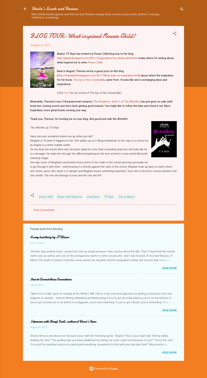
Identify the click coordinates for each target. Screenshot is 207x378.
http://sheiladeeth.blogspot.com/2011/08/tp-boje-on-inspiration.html (98, 75)
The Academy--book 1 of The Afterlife (116, 101)
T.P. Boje (109, 196)
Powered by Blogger (103, 368)
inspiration (93, 196)
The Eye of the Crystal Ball (88, 79)
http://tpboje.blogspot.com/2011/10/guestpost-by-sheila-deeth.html (97, 58)
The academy (126, 196)
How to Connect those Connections (50, 279)
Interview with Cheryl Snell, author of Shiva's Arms (63, 321)
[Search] (182, 9)
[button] (174, 34)
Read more (169, 268)
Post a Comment (44, 210)
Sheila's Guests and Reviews (55, 9)
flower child (46, 196)
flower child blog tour (69, 196)
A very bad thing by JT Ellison (49, 237)
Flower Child (95, 62)
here (66, 92)
